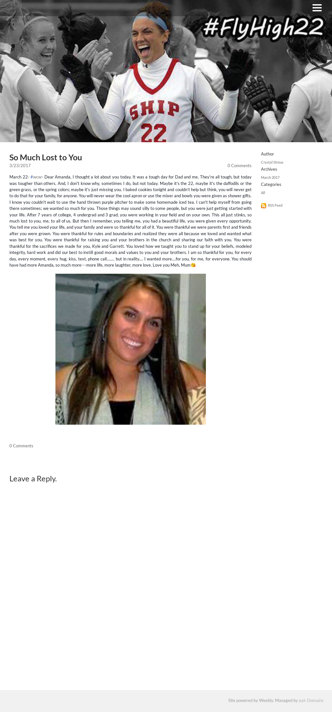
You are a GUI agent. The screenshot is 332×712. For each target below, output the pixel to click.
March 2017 (270, 178)
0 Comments (240, 165)
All (263, 193)
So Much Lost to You (45, 157)
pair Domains (311, 701)
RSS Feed (275, 206)
